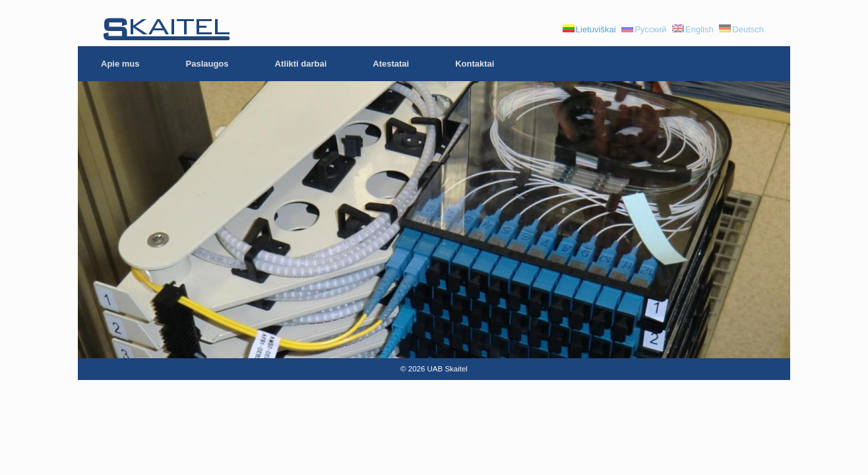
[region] (434, 219)
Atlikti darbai (301, 64)
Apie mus (120, 64)
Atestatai (391, 64)
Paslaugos (207, 64)
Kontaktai (474, 64)
